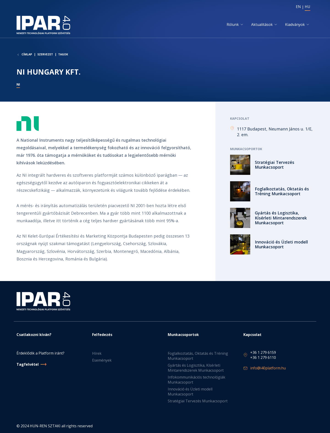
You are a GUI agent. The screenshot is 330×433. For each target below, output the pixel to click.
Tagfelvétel (27, 364)
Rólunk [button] (233, 24)
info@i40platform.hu (268, 368)
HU (307, 6)
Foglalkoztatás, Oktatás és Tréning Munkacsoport (198, 356)
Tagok (63, 54)
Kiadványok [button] (295, 24)
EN (298, 6)
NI (18, 84)
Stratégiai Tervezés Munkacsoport (198, 400)
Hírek (97, 353)
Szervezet (45, 54)
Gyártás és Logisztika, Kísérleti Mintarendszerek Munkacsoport (196, 368)
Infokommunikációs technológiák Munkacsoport (196, 380)
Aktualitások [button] (262, 24)
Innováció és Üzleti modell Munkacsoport (190, 392)
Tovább (271, 165)
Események (102, 360)
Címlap (27, 54)
